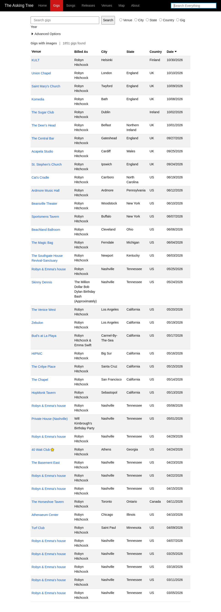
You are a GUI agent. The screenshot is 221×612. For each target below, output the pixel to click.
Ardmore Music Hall (45, 190)
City (104, 52)
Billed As (81, 52)
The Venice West (44, 309)
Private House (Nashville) (50, 419)
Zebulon (37, 323)
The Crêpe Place (44, 366)
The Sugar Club (43, 112)
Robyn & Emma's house (49, 269)
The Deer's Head (44, 125)
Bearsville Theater (44, 203)
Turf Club (38, 528)
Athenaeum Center (45, 515)
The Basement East (46, 462)
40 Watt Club (41, 449)
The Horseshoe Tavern (48, 502)
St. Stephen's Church (47, 164)
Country (155, 52)
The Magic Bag (42, 242)
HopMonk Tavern (44, 393)
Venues (106, 5)
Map (121, 5)
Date (172, 52)
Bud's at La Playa (44, 336)
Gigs (56, 5)
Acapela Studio (42, 151)
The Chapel (40, 379)
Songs (70, 5)
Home (42, 5)
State (130, 52)
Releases (88, 5)
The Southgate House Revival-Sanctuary (47, 258)
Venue (36, 51)
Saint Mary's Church (46, 86)
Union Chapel (41, 73)
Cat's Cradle (40, 177)
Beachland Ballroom (46, 229)
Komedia (38, 99)
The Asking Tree (19, 5)
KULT (36, 60)
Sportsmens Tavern (45, 216)
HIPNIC (37, 353)
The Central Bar (43, 138)
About (135, 5)
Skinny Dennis (42, 282)
